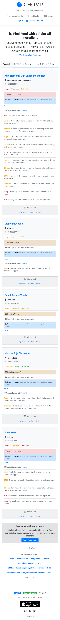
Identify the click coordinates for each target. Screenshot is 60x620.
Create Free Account (30, 540)
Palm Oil (6, 64)
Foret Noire (10, 432)
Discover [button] (49, 16)
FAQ (19, 597)
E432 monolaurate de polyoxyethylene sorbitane (26, 568)
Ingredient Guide (29, 597)
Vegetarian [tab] (15, 89)
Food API (17, 593)
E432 (39, 563)
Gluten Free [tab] (25, 89)
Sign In (20, 21)
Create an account (13, 99)
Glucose (7, 168)
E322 (6, 268)
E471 (6, 176)
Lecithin (7, 121)
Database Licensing (30, 593)
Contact (42, 593)
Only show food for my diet (30, 55)
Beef (5, 115)
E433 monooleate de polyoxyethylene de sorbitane (26, 573)
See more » (29, 577)
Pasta (6, 398)
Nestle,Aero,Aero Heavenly (18, 80)
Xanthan (7, 129)
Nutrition (31, 212)
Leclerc (9, 437)
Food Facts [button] (33, 16)
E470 (50, 573)
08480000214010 (12, 361)
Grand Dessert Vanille (16, 295)
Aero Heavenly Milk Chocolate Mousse (25, 75)
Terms (39, 597)
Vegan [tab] (7, 89)
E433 (49, 568)
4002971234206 (12, 303)
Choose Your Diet (34, 21)
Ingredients (22, 212)
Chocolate (7, 184)
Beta (12, 559)
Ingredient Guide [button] (15, 16)
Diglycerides (35, 559)
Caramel (7, 144)
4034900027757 (12, 232)
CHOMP (33, 4)
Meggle (9, 228)
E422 (6, 480)
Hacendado (11, 358)
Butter (6, 152)
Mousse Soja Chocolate (17, 353)
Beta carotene (22, 559)
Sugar (6, 137)
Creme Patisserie (14, 223)
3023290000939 (12, 84)
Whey (6, 192)
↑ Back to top (30, 548)
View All (24, 110)
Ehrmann (10, 300)
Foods (17, 11)
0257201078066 (12, 441)
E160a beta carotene (26, 563)
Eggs (6, 501)
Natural (6, 160)
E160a (46, 559)
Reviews (38, 212)
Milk (5, 200)
